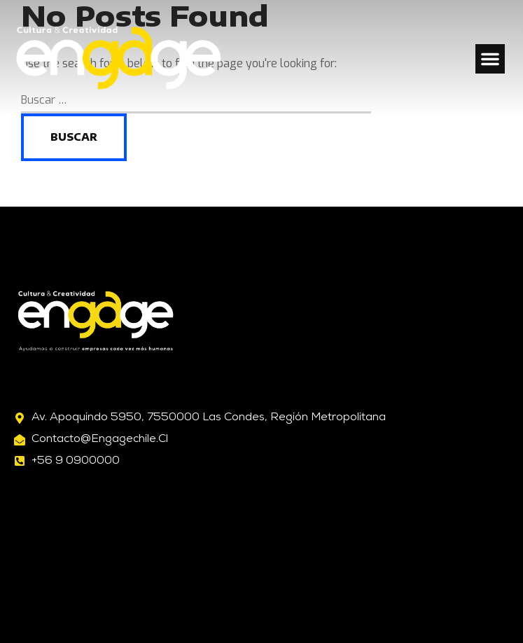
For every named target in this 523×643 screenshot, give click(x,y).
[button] (490, 59)
